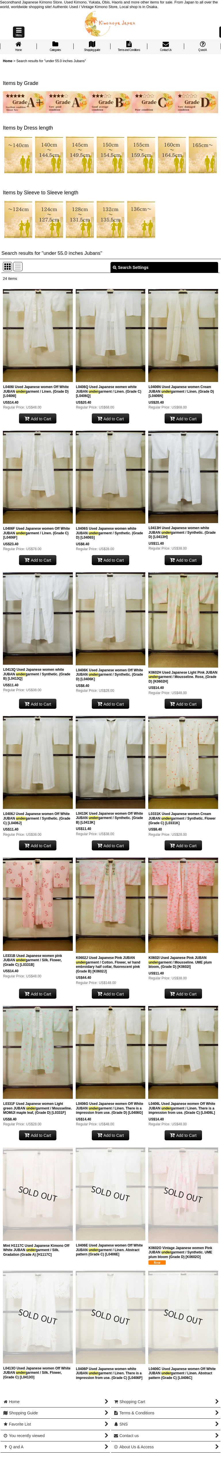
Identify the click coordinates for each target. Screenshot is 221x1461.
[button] (18, 32)
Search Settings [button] (130, 267)
